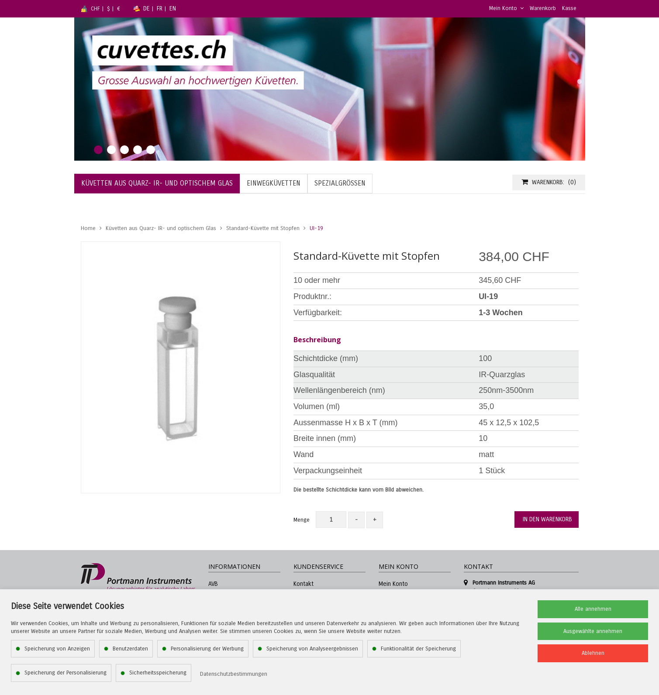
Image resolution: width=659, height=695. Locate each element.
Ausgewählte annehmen (592, 631)
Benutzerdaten (130, 648)
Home (88, 228)
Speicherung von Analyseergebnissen (312, 648)
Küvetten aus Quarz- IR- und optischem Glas (161, 228)
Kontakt (303, 584)
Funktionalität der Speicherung (418, 648)
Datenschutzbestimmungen (233, 674)
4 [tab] (137, 149)
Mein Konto (506, 8)
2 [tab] (111, 149)
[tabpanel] (329, 89)
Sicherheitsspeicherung (157, 672)
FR (159, 8)
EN (172, 8)
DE (146, 8)
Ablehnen (593, 653)
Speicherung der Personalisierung (65, 672)
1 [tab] (98, 149)
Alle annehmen (593, 609)
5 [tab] (150, 149)
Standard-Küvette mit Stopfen (263, 228)
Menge (301, 519)
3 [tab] (124, 149)
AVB (213, 584)
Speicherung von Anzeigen (57, 648)
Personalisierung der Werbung (207, 648)
